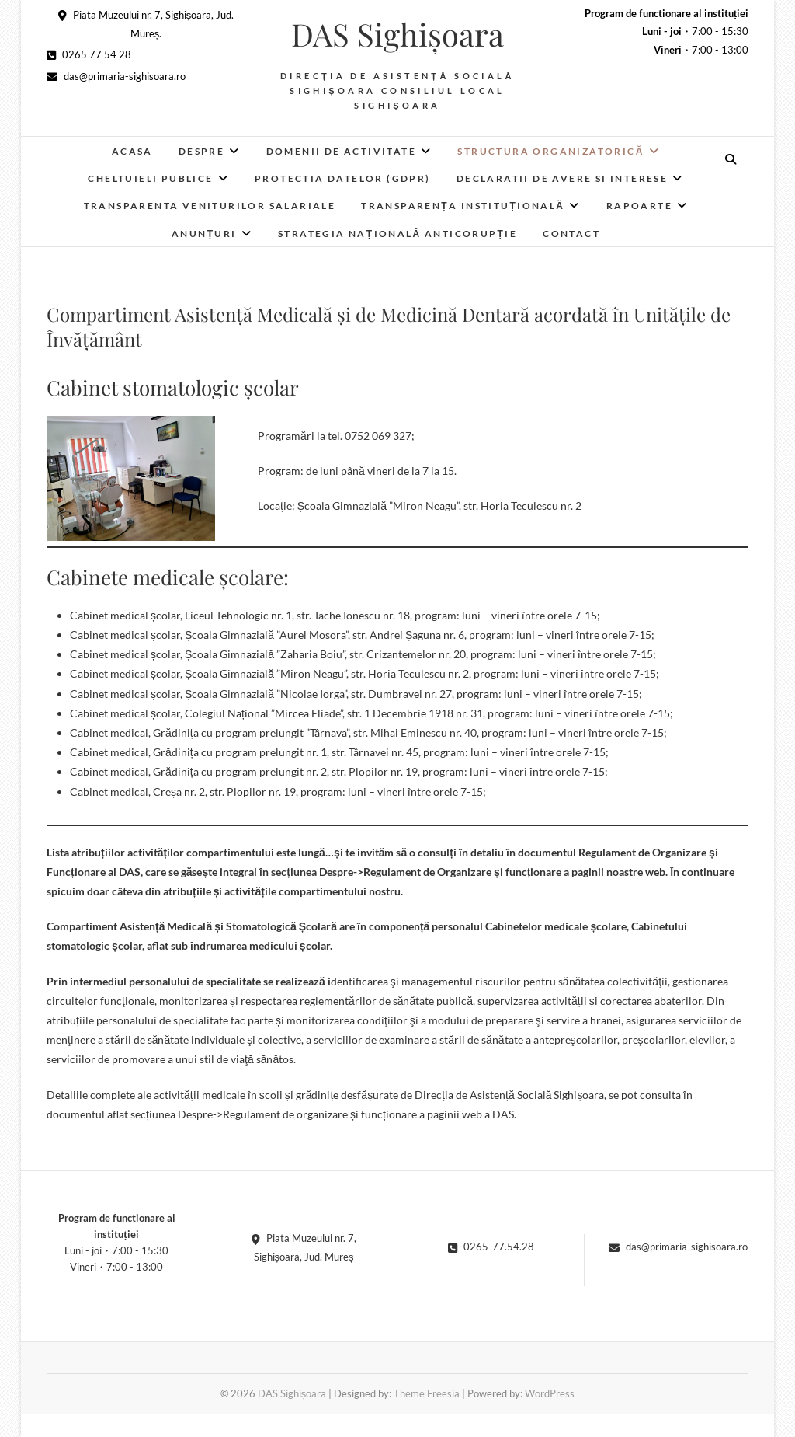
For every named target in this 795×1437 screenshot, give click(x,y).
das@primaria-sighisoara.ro (116, 76)
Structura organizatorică (550, 151)
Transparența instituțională (462, 205)
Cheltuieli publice (150, 178)
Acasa (132, 151)
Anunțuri (204, 233)
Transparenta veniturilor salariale (210, 205)
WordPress (550, 1393)
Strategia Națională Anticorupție (397, 233)
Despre (201, 151)
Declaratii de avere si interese (562, 178)
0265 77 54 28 (89, 54)
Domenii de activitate (341, 151)
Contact (571, 233)
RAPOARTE (639, 205)
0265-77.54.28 (491, 1246)
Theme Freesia (427, 1393)
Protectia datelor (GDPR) (343, 178)
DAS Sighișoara (397, 34)
